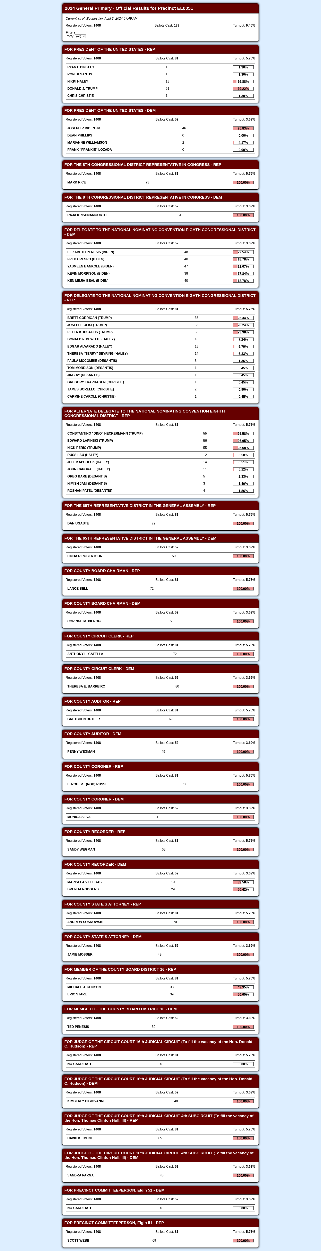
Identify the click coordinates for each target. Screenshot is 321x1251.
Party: (70, 36)
